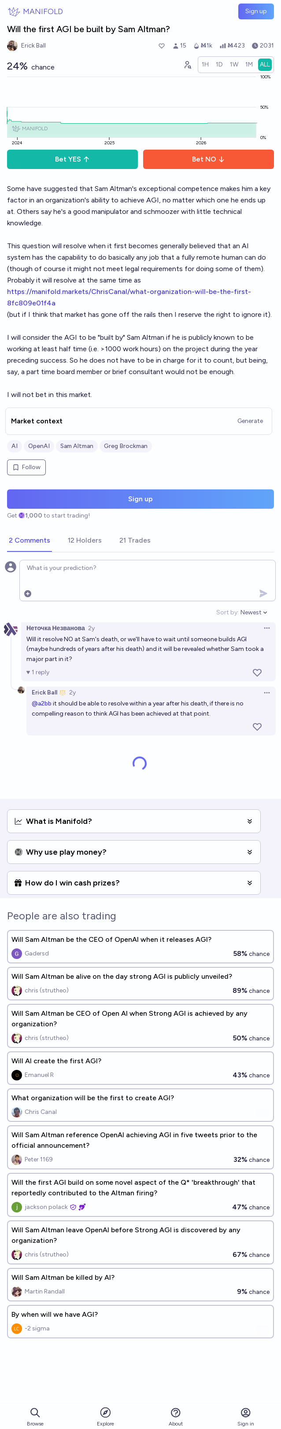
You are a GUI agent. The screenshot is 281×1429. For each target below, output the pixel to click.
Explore (105, 1416)
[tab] (29, 541)
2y (91, 628)
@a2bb (42, 703)
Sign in (245, 1417)
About (176, 1417)
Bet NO (208, 159)
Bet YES (72, 159)
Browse (35, 1417)
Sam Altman (76, 446)
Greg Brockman (126, 446)
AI (14, 446)
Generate (250, 421)
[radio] (205, 65)
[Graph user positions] (187, 65)
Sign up (256, 11)
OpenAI (39, 446)
